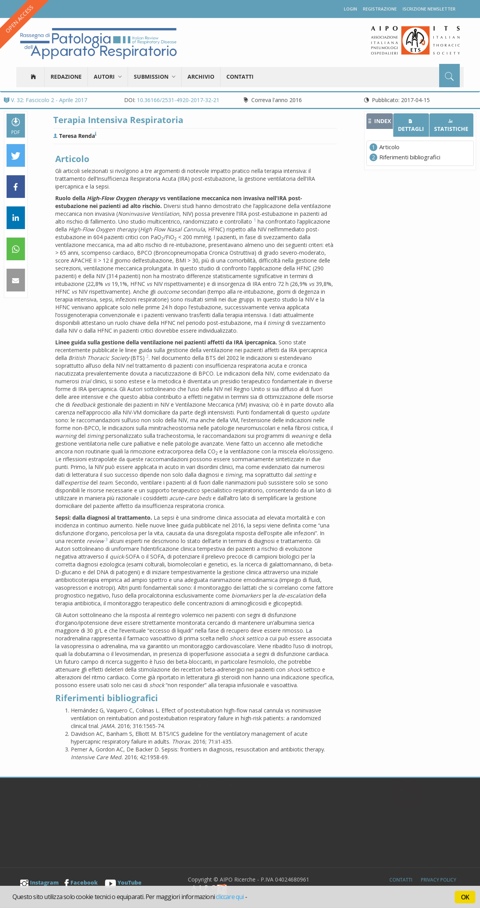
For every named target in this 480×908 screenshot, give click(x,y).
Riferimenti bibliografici (409, 157)
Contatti (240, 76)
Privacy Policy (438, 879)
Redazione (66, 76)
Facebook (81, 882)
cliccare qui (230, 896)
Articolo (389, 147)
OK (465, 897)
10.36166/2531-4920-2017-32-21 (178, 100)
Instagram (39, 882)
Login (350, 9)
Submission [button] (154, 76)
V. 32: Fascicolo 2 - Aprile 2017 (45, 100)
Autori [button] (108, 76)
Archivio (200, 76)
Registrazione (380, 9)
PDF (15, 126)
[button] (16, 155)
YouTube (123, 882)
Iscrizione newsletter (429, 9)
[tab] (379, 121)
